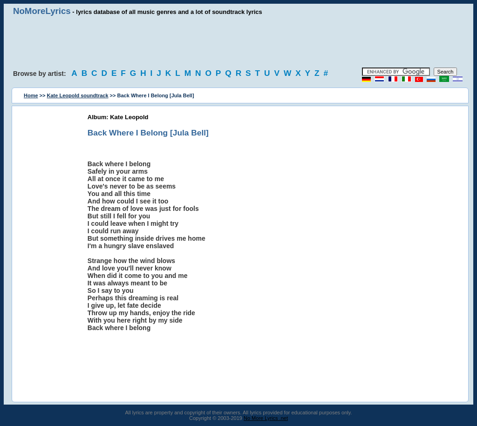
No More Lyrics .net (266, 418)
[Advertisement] (238, 42)
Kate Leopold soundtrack (78, 95)
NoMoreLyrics (42, 11)
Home (31, 95)
